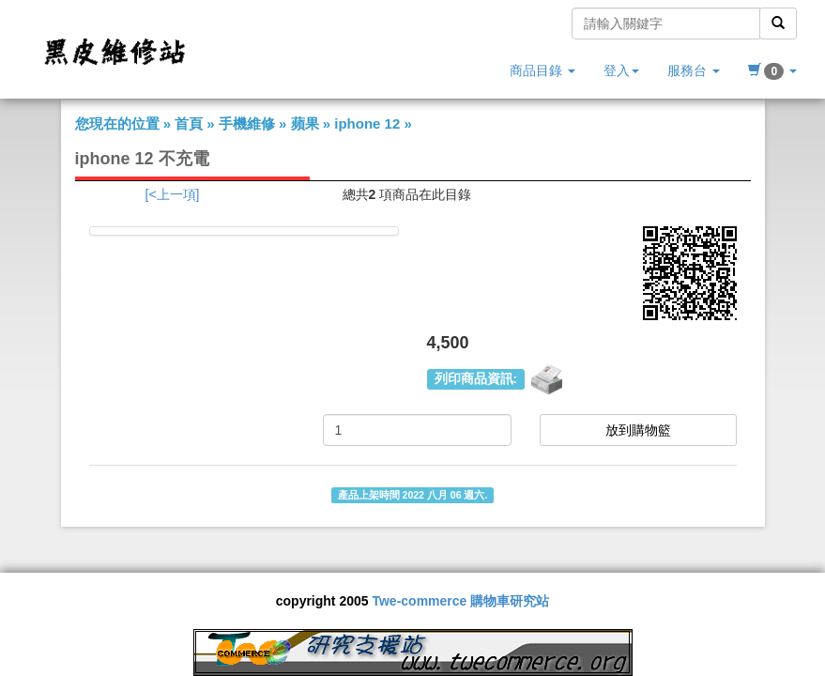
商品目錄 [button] (542, 70)
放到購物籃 (638, 430)
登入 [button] (621, 70)
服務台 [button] (693, 70)
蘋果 (305, 123)
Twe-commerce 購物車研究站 (460, 600)
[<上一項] (172, 194)
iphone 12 (367, 123)
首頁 (189, 123)
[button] (772, 70)
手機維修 (247, 123)
